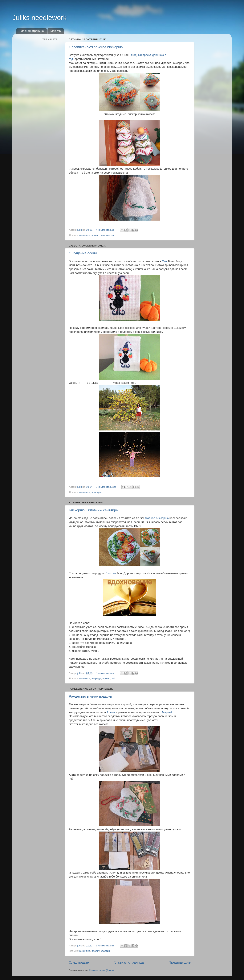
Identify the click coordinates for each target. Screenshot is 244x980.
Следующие (79, 962)
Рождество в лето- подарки (90, 696)
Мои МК (55, 30)
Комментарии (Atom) (101, 970)
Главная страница (32, 30)
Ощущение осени (83, 253)
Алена (111, 712)
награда (96, 678)
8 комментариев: (106, 486)
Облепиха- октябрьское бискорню (96, 47)
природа (96, 492)
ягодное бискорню (157, 518)
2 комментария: (105, 945)
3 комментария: (105, 673)
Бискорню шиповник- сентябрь (93, 510)
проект (95, 235)
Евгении (111, 573)
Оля (164, 261)
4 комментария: (105, 229)
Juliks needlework (39, 18)
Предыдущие (180, 962)
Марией (167, 712)
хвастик (105, 235)
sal (112, 235)
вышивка (84, 235)
